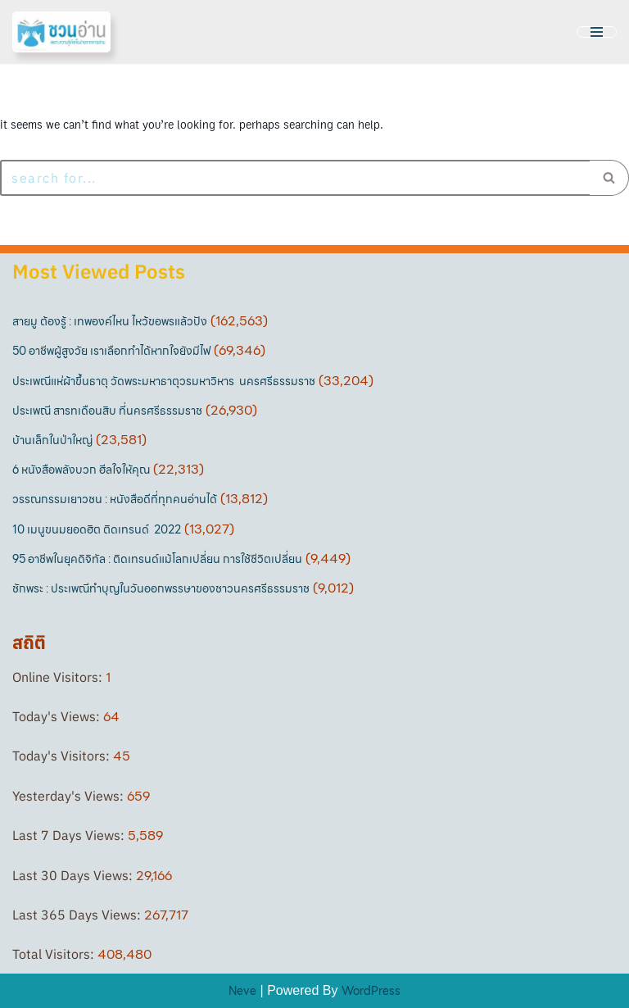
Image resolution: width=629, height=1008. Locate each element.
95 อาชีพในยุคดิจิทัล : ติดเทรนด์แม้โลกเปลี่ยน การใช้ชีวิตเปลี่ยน (157, 559)
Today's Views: (57, 716)
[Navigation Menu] (597, 32)
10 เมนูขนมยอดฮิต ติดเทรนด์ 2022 (96, 529)
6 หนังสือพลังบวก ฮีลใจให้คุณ (81, 470)
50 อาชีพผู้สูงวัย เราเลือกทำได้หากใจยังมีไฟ (111, 351)
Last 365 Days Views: (78, 914)
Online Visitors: (59, 677)
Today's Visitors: (62, 755)
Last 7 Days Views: (70, 835)
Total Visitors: (54, 954)
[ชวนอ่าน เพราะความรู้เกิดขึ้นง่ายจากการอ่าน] (61, 31)
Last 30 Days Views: (74, 875)
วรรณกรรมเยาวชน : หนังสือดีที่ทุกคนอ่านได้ (114, 499)
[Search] (295, 178)
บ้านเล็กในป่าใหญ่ (52, 440)
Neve (242, 991)
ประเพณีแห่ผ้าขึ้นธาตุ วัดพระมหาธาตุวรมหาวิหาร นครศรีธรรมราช (163, 381)
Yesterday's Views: (69, 796)
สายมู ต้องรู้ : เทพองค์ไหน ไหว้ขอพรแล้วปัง (109, 321)
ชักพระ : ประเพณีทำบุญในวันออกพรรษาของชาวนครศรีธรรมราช (161, 588)
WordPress (371, 991)
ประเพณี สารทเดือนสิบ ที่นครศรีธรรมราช (107, 411)
